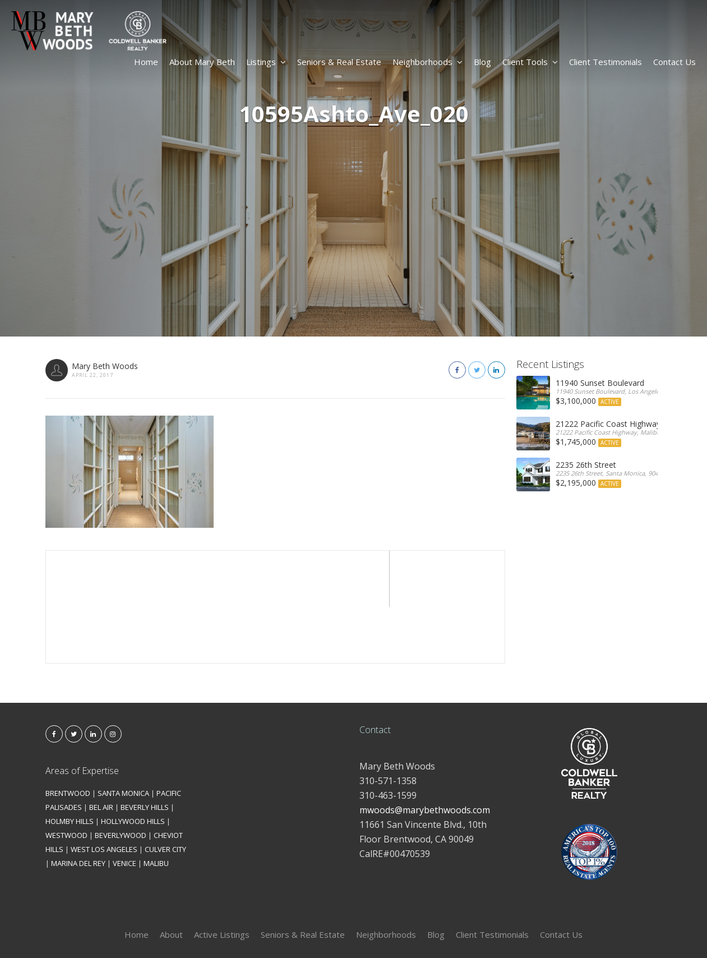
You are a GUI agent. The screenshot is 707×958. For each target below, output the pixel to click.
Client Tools (530, 61)
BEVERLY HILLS (145, 751)
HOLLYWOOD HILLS (133, 765)
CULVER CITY (165, 793)
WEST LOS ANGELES (104, 793)
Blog (482, 61)
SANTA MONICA (123, 737)
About (171, 878)
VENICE (124, 807)
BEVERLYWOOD (120, 779)
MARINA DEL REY (78, 807)
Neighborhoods (427, 61)
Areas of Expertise (82, 714)
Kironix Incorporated (416, 931)
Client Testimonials (605, 61)
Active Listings (221, 878)
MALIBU (156, 807)
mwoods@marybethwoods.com (424, 754)
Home (146, 61)
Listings (266, 61)
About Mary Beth (202, 61)
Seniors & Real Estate (339, 61)
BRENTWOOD (67, 737)
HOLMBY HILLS (69, 765)
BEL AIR (101, 751)
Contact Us (674, 61)
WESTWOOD (66, 779)
